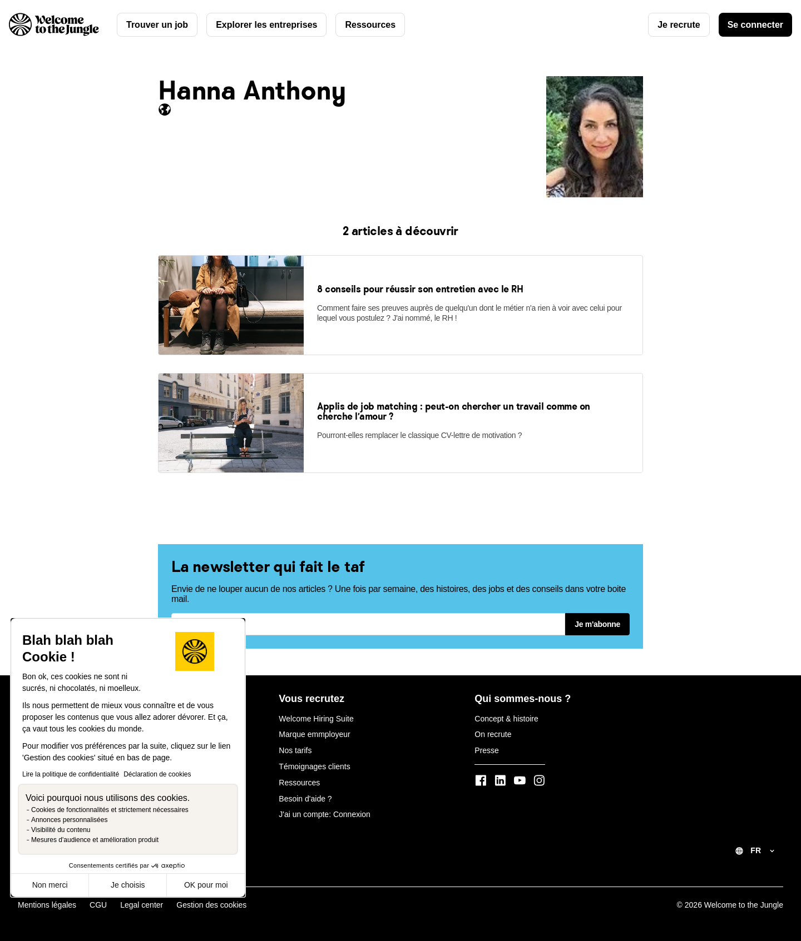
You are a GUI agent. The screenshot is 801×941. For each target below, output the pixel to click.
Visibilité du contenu (61, 830)
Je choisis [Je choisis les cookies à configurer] (128, 884)
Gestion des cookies (211, 904)
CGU (98, 904)
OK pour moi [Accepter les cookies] (206, 884)
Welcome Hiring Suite (316, 718)
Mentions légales (47, 904)
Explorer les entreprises (266, 24)
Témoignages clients (314, 766)
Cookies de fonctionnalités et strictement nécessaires (110, 810)
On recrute (492, 734)
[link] (231, 351)
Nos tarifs (295, 750)
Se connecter (755, 24)
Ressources (370, 24)
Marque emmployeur (314, 734)
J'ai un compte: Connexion (324, 814)
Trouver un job (157, 24)
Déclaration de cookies (157, 774)
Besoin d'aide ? (305, 798)
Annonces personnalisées (69, 820)
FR (756, 850)
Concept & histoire (506, 718)
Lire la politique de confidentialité (70, 774)
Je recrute (678, 24)
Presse (486, 750)
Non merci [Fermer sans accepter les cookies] (50, 884)
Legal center (141, 904)
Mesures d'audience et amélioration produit (95, 840)
